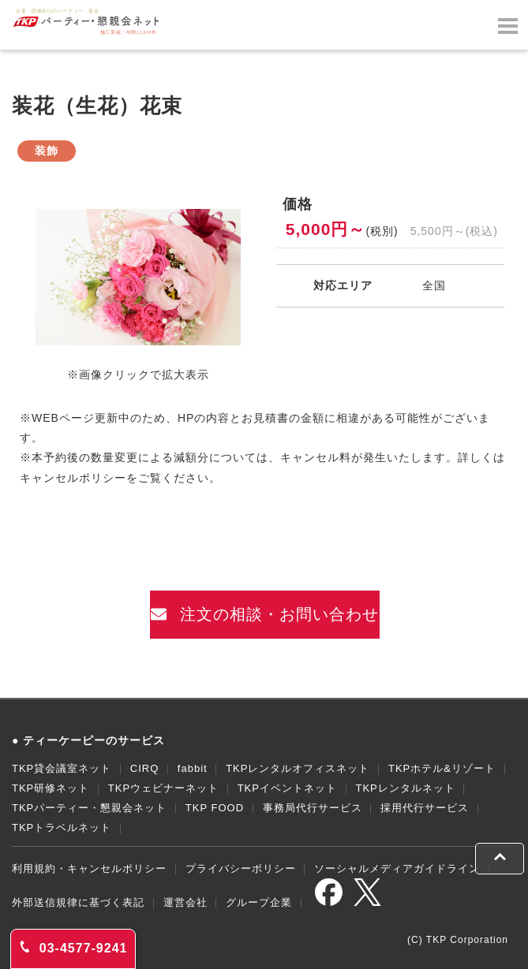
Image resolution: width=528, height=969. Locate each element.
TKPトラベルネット (61, 827)
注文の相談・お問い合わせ (265, 614)
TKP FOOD (214, 808)
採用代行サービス (424, 808)
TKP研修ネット (50, 788)
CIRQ (144, 768)
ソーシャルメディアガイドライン (397, 868)
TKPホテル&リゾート (442, 768)
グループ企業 (259, 902)
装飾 (46, 150)
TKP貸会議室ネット (61, 768)
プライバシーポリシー (240, 868)
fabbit (193, 768)
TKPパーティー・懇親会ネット (89, 808)
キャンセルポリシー (73, 477)
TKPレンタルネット (405, 788)
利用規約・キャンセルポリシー (89, 868)
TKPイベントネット (287, 788)
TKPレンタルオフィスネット (297, 768)
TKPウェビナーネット (163, 788)
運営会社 (185, 902)
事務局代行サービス (312, 808)
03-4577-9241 (73, 948)
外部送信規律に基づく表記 (78, 902)
